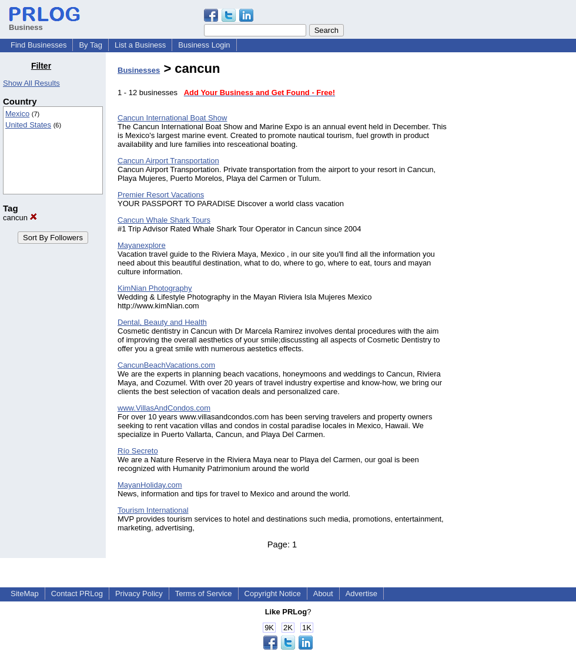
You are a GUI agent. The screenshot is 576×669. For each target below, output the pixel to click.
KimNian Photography (155, 288)
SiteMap (25, 593)
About (323, 593)
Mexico (17, 113)
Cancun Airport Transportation (168, 160)
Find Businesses (38, 45)
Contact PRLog (77, 593)
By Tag (90, 45)
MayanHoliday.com (150, 484)
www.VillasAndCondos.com (164, 408)
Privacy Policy (139, 593)
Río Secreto (138, 450)
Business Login (204, 45)
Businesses (139, 70)
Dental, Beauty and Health (162, 322)
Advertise (361, 593)
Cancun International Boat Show (172, 117)
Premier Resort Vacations (161, 194)
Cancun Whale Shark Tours (164, 220)
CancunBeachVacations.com (166, 365)
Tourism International (153, 510)
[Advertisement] (516, 237)
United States (28, 124)
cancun (20, 217)
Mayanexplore (142, 245)
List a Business (140, 45)
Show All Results (31, 83)
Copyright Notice (273, 593)
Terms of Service (203, 593)
